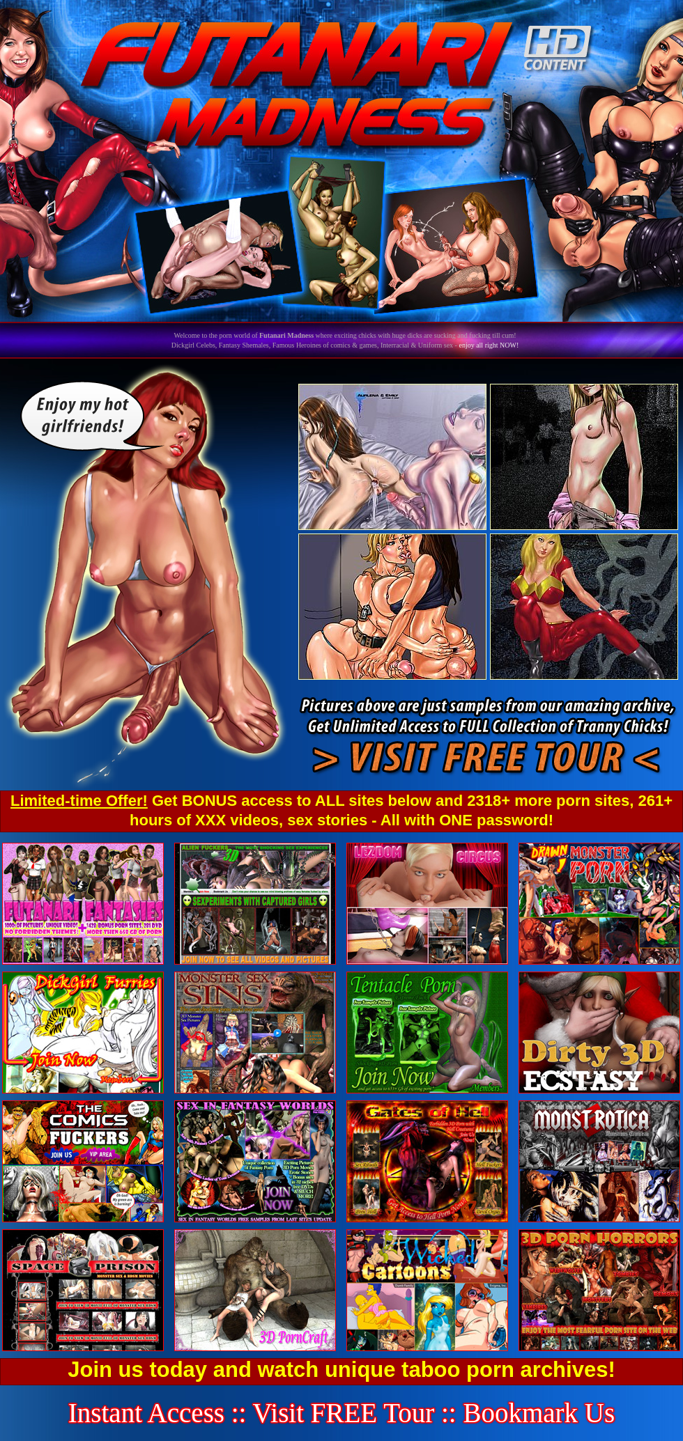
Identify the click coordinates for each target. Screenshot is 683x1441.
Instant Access (146, 1413)
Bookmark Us (539, 1413)
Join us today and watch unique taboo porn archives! (341, 1369)
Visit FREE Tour (344, 1413)
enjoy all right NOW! (489, 345)
